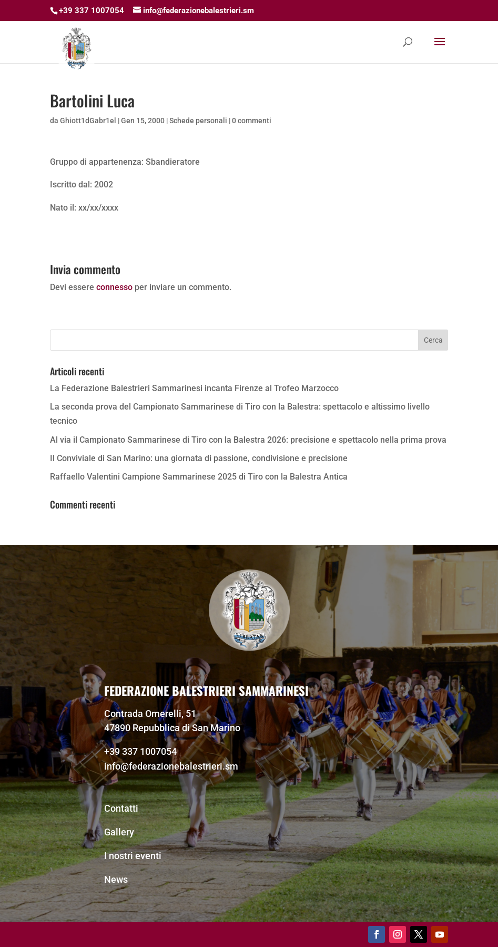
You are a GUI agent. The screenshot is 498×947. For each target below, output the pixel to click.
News (116, 879)
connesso (114, 287)
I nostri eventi (132, 855)
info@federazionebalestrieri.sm (171, 766)
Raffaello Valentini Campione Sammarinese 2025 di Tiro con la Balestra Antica (199, 477)
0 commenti (251, 120)
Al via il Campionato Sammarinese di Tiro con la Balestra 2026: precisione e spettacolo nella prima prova (248, 440)
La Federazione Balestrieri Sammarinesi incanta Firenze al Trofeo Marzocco (194, 388)
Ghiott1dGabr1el (88, 120)
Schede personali (198, 120)
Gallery (119, 832)
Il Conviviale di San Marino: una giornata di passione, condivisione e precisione (199, 458)
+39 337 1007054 (140, 751)
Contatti (121, 808)
